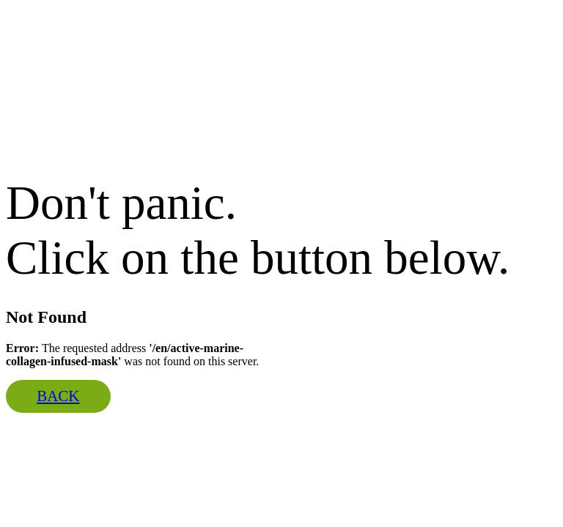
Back (58, 396)
